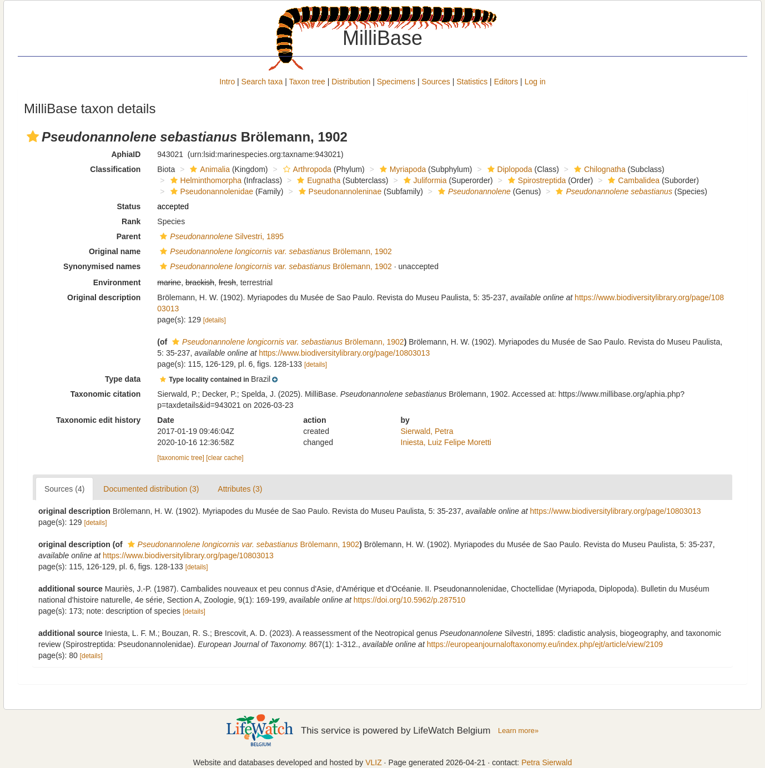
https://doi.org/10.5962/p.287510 (410, 599)
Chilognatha (598, 169)
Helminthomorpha (205, 180)
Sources (435, 81)
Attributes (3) (240, 488)
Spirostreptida (535, 180)
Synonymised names (101, 266)
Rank (131, 221)
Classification (115, 169)
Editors (506, 81)
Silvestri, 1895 (220, 236)
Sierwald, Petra (427, 431)
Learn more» (518, 730)
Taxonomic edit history (98, 420)
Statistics (471, 81)
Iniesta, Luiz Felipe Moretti (446, 442)
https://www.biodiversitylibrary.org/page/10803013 (344, 352)
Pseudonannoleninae (339, 191)
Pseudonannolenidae (211, 191)
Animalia (208, 169)
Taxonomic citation (106, 394)
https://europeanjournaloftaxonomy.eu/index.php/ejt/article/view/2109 (545, 644)
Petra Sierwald (546, 762)
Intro (227, 81)
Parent (129, 236)
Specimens (396, 81)
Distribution (350, 81)
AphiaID (125, 154)
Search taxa (262, 81)
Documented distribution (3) (151, 488)
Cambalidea (632, 180)
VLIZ (373, 762)
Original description (103, 297)
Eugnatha (317, 180)
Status (129, 206)
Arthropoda (305, 169)
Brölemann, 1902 (274, 251)
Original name (114, 251)
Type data (122, 379)
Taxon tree (307, 81)
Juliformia (424, 180)
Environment (117, 282)
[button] (33, 136)
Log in (535, 81)
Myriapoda (401, 169)
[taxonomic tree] (180, 458)
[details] (214, 320)
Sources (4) (64, 488)
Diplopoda (508, 169)
